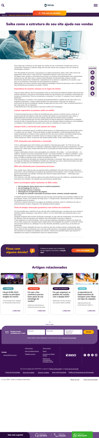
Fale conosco (29, 348)
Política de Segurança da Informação (81, 372)
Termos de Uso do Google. (71, 369)
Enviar (88, 332)
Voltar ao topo (49, 324)
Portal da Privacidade (12, 372)
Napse (44, 351)
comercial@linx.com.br (10, 355)
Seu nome (31, 331)
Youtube (96, 355)
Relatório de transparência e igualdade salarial (48, 360)
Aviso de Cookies (28, 372)
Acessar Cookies (43, 372)
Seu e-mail (50, 331)
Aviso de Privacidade (69, 338)
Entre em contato (83, 250)
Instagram (92, 355)
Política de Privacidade (55, 369)
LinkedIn (88, 355)
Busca (2, 5)
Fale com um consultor (51, 13)
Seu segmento (70, 331)
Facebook (84, 355)
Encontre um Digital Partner (49, 355)
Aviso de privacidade (91, 379)
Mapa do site (74, 379)
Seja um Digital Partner (32, 351)
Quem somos (47, 348)
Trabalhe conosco (30, 354)
